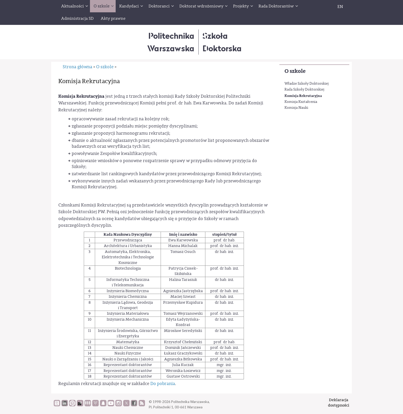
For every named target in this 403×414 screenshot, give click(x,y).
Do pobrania (162, 383)
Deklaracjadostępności (338, 402)
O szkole (295, 71)
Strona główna (77, 67)
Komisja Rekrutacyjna (303, 95)
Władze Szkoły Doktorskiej (307, 83)
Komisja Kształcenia (301, 102)
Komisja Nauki (296, 107)
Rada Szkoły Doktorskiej (304, 89)
